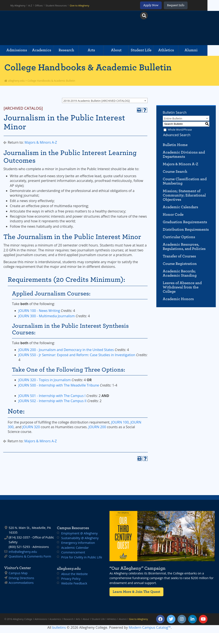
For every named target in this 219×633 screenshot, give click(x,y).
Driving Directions (21, 578)
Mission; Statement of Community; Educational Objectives (184, 195)
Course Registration (180, 264)
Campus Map (18, 573)
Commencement (73, 552)
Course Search (175, 172)
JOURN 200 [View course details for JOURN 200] (97, 427)
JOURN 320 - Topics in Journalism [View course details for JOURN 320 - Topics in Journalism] (44, 380)
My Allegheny (18, 5)
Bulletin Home (175, 145)
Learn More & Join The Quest (135, 591)
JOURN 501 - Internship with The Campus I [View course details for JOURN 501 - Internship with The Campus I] (52, 395)
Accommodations (21, 583)
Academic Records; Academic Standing (180, 273)
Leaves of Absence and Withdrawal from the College (182, 287)
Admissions (17, 50)
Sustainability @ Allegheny (80, 538)
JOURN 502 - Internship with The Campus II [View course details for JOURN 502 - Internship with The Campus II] (52, 400)
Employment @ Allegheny (79, 533)
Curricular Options (179, 237)
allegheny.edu (14, 81)
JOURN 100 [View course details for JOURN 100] (120, 422)
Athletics (175, 50)
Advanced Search (176, 135)
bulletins (59, 627)
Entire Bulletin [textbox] (173, 118)
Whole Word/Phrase (180, 129)
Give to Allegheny (79, 5)
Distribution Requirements (186, 229)
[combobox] (105, 100)
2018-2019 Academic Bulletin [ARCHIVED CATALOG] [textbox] (96, 101)
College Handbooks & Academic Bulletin (88, 67)
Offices (39, 5)
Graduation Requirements (185, 222)
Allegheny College (53, 28)
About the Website (74, 574)
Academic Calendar (75, 548)
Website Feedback (74, 583)
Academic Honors (178, 299)
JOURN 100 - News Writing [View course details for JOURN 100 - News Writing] (39, 310)
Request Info (186, 5)
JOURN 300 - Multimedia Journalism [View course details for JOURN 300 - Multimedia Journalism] (46, 316)
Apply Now (161, 5)
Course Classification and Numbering (185, 181)
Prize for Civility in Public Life (81, 557)
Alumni (201, 50)
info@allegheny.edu (23, 552)
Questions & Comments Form (30, 556)
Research (70, 50)
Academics (43, 50)
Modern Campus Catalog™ (150, 627)
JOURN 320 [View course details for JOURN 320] (31, 427)
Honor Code (173, 214)
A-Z (30, 5)
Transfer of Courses (179, 256)
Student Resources (56, 5)
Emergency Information (78, 543)
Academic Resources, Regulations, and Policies (184, 246)
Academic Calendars (180, 207)
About (122, 50)
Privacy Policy (70, 579)
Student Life (148, 50)
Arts (96, 50)
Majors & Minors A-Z (41, 142)
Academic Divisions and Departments (184, 154)
